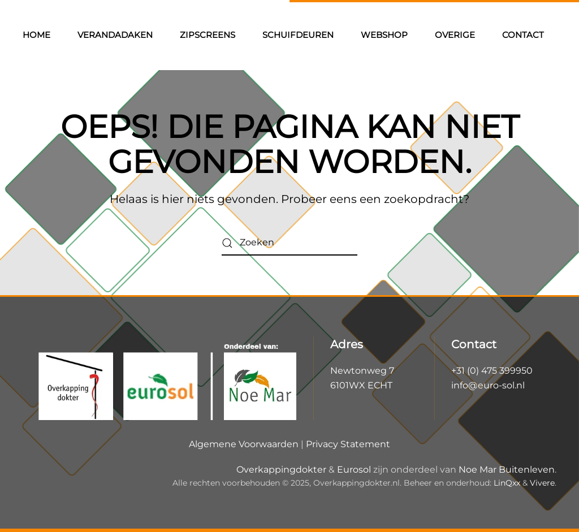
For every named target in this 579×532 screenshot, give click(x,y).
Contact (523, 34)
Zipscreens (207, 34)
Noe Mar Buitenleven (507, 469)
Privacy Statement (348, 444)
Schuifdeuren (298, 34)
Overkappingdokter (281, 469)
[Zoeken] (289, 243)
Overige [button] (455, 34)
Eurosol (354, 469)
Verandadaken (115, 34)
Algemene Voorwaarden (244, 444)
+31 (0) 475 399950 (492, 370)
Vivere (542, 483)
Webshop (384, 34)
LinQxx (507, 483)
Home (36, 34)
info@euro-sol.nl (488, 385)
